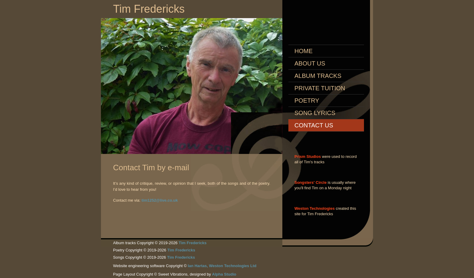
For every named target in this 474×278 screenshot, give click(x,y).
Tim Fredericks (149, 9)
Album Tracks (317, 75)
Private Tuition (319, 88)
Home (303, 51)
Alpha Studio (224, 274)
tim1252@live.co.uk (159, 200)
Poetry (306, 100)
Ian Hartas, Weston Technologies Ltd (222, 266)
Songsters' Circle (310, 182)
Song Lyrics (314, 113)
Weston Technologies (314, 208)
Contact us (313, 125)
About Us (309, 63)
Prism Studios (307, 156)
